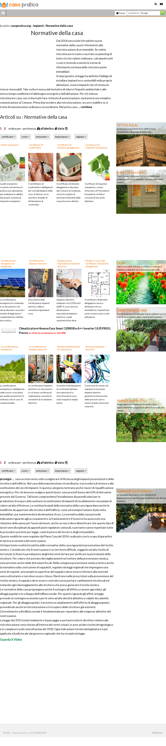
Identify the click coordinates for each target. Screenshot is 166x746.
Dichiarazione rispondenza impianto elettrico (68, 263)
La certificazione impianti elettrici (38, 348)
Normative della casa (59, 25)
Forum (120, 13)
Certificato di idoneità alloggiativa (68, 146)
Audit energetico (10, 144)
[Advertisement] (37, 22)
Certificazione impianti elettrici (38, 262)
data (61, 128)
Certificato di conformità (36, 146)
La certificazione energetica (9, 348)
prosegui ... (7, 479)
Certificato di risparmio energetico (96, 146)
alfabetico (47, 128)
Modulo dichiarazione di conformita (68, 348)
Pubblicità (157, 732)
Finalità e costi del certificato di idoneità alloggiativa (97, 263)
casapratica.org (21, 25)
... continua (85, 107)
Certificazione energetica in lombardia (8, 263)
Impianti (38, 25)
